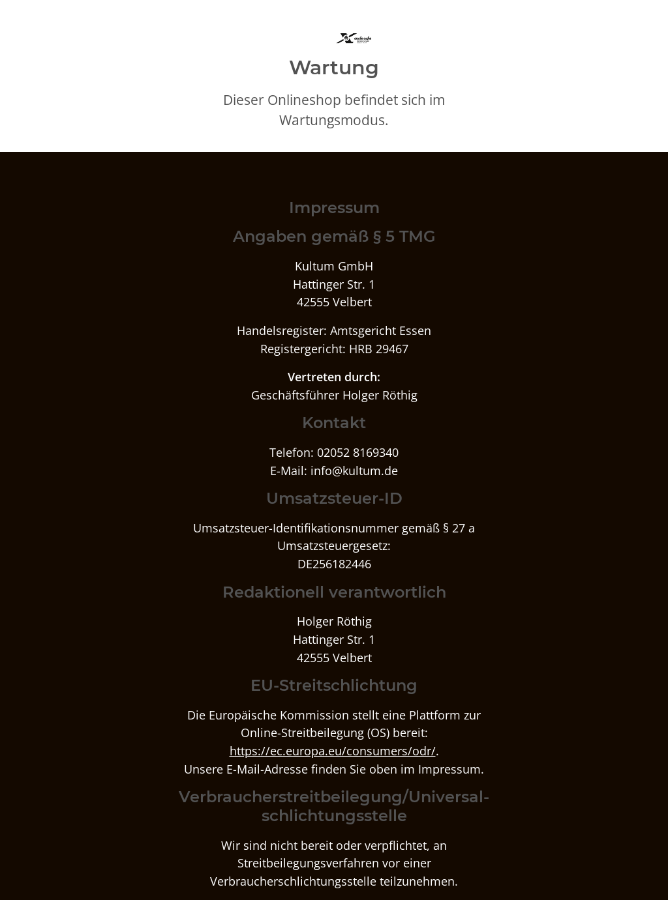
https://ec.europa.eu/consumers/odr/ (333, 750)
